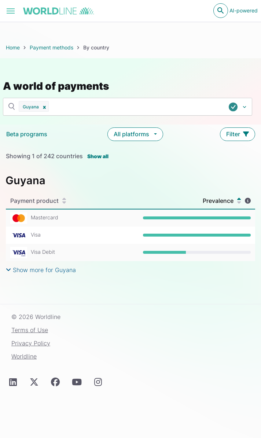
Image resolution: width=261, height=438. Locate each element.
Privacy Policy (30, 343)
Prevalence (222, 201)
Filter (237, 134)
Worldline (24, 356)
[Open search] (220, 10)
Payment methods (51, 47)
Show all (98, 156)
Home (13, 47)
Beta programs (26, 134)
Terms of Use (29, 330)
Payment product (38, 201)
